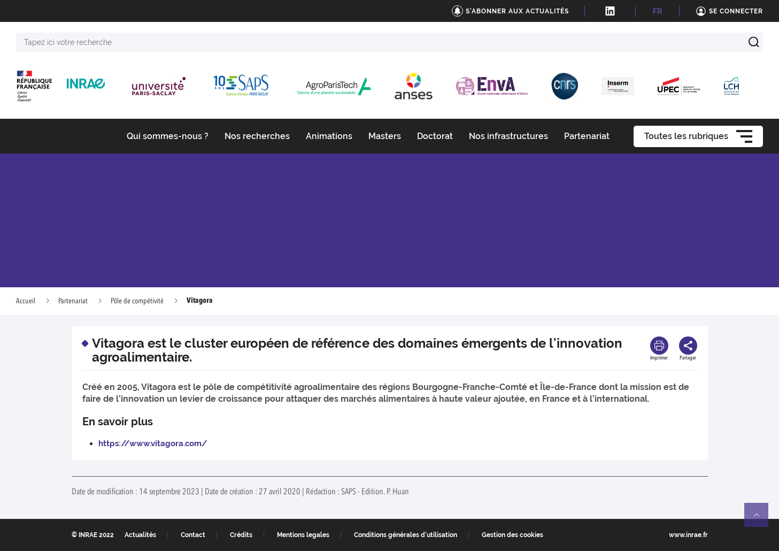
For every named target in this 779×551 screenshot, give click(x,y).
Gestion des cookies (512, 535)
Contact (193, 535)
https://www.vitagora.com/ (152, 443)
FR (657, 11)
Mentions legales (303, 535)
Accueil (25, 301)
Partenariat (73, 301)
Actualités (140, 535)
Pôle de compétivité (137, 301)
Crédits (241, 535)
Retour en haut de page (760, 519)
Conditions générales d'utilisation (405, 535)
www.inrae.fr (688, 535)
